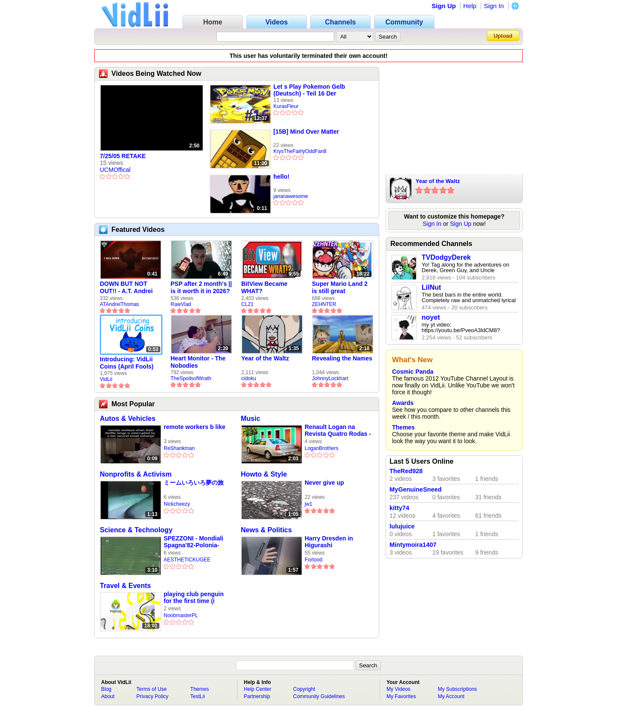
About (107, 696)
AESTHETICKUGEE (187, 560)
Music (250, 418)
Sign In (494, 5)
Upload (503, 36)
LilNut (431, 287)
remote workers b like (194, 426)
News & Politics (266, 530)
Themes (403, 427)
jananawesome (290, 196)
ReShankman (179, 448)
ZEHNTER (324, 304)
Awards (402, 402)
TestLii (197, 696)
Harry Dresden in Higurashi (329, 542)
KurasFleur (286, 106)
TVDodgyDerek (446, 257)
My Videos (398, 689)
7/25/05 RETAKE (123, 156)
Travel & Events (125, 585)
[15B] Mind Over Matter (306, 131)
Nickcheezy (177, 504)
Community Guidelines (319, 696)
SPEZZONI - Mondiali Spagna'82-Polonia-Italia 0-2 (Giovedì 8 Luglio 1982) (193, 542)
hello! (281, 176)
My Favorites (401, 696)
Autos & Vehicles (128, 418)
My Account (451, 696)
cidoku (248, 378)
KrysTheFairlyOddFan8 (299, 151)
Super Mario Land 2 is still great (340, 287)
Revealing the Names (342, 358)
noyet (431, 317)
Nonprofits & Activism (135, 474)
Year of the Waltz (265, 358)
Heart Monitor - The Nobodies (198, 362)
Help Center (257, 689)
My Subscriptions (457, 689)
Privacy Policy (152, 696)
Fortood (313, 560)
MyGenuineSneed (415, 489)
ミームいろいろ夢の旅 (194, 482)
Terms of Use (151, 689)
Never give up (324, 482)
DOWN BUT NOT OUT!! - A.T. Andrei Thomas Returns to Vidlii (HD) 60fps (127, 287)
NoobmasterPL (181, 615)
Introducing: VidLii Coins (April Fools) (126, 363)
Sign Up (443, 5)
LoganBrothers (321, 448)
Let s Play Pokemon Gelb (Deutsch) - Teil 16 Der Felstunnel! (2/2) (309, 90)
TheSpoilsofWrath (191, 378)
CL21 (247, 304)
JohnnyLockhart (330, 378)
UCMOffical (115, 169)
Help (469, 5)
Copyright (304, 689)
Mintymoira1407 (413, 544)
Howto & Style (264, 474)
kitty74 (399, 507)
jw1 (308, 504)
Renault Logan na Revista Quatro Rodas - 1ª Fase (338, 430)
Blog (106, 689)
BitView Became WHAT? (264, 287)
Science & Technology (136, 530)
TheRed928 (405, 471)
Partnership (257, 696)
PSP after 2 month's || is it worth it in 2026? (201, 287)
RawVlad (181, 304)
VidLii (106, 379)
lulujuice (402, 526)
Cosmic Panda (412, 371)
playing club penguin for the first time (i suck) (194, 598)
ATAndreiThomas (119, 304)
